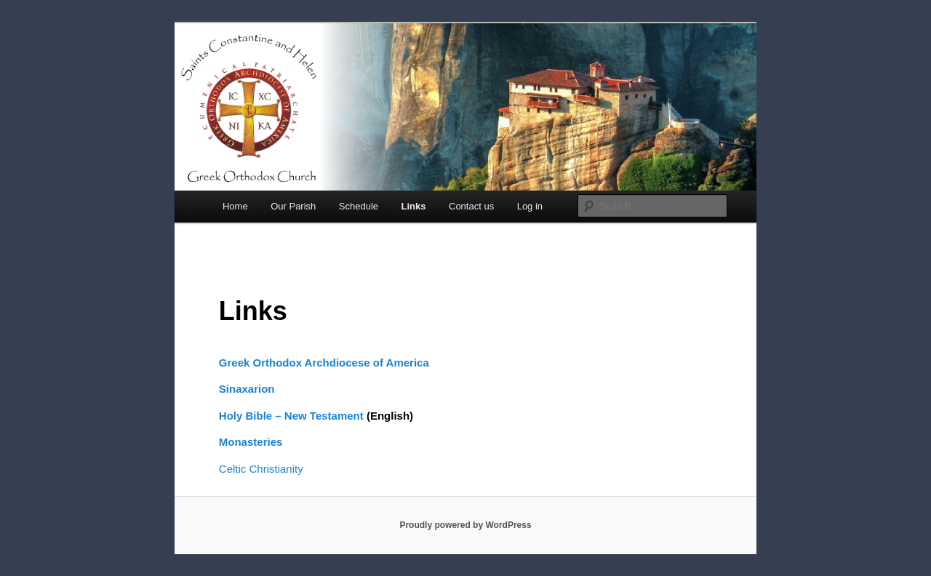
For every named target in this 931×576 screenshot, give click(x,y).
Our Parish (293, 206)
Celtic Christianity (261, 469)
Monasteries (251, 442)
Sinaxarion (247, 389)
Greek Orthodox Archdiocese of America (324, 362)
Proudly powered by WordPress (465, 525)
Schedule (358, 206)
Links (413, 206)
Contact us (471, 206)
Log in (530, 206)
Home (235, 206)
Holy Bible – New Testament (291, 415)
